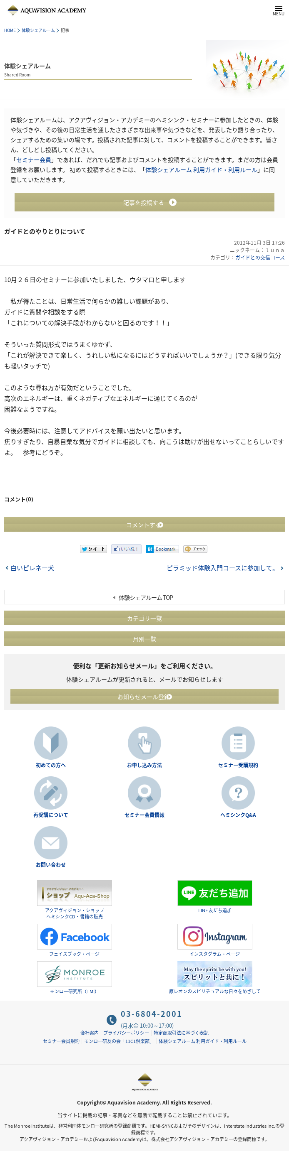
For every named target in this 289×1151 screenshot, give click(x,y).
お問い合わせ (51, 865)
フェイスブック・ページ (74, 940)
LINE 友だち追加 (214, 897)
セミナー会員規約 (61, 1041)
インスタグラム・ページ (214, 940)
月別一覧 (144, 639)
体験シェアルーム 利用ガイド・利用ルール (201, 169)
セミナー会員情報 (144, 815)
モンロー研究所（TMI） (74, 977)
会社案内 (89, 1032)
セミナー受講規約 (238, 765)
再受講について (50, 815)
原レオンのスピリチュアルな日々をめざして (215, 977)
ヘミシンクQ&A (238, 815)
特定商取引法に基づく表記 (181, 1032)
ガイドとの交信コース (260, 257)
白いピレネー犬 (32, 568)
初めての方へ (51, 765)
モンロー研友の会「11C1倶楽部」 (119, 1041)
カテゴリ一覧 (144, 618)
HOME (10, 30)
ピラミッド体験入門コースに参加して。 (223, 568)
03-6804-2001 (151, 1013)
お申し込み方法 (144, 765)
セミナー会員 (33, 159)
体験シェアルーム (38, 30)
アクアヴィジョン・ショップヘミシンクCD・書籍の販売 (74, 900)
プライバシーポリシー (126, 1032)
